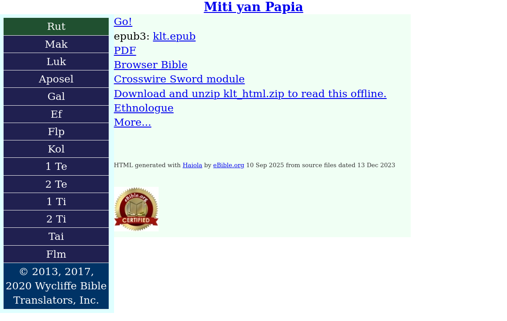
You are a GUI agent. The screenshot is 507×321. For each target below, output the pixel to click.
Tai (56, 236)
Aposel (56, 79)
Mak (56, 44)
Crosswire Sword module (179, 79)
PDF (125, 50)
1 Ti (56, 201)
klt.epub (174, 36)
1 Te (56, 166)
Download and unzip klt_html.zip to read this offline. (250, 93)
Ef (56, 114)
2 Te (56, 184)
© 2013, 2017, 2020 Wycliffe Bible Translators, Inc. (56, 286)
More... (132, 122)
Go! (123, 21)
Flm (56, 254)
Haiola (192, 165)
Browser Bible (151, 64)
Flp (56, 131)
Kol (56, 149)
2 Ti (56, 219)
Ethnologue (144, 108)
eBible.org (229, 165)
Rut (56, 26)
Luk (56, 61)
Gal (56, 96)
